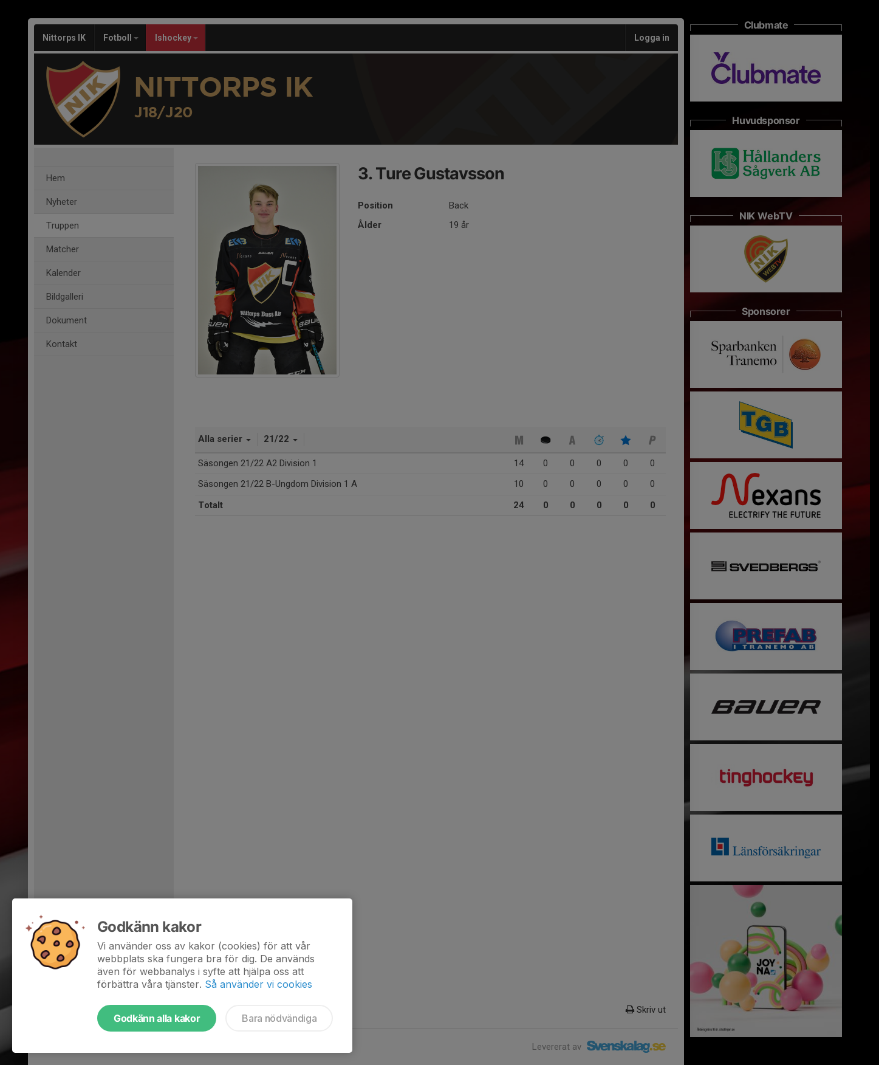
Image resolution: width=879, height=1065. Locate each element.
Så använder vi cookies (258, 984)
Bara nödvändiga (279, 1018)
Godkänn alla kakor (157, 1018)
